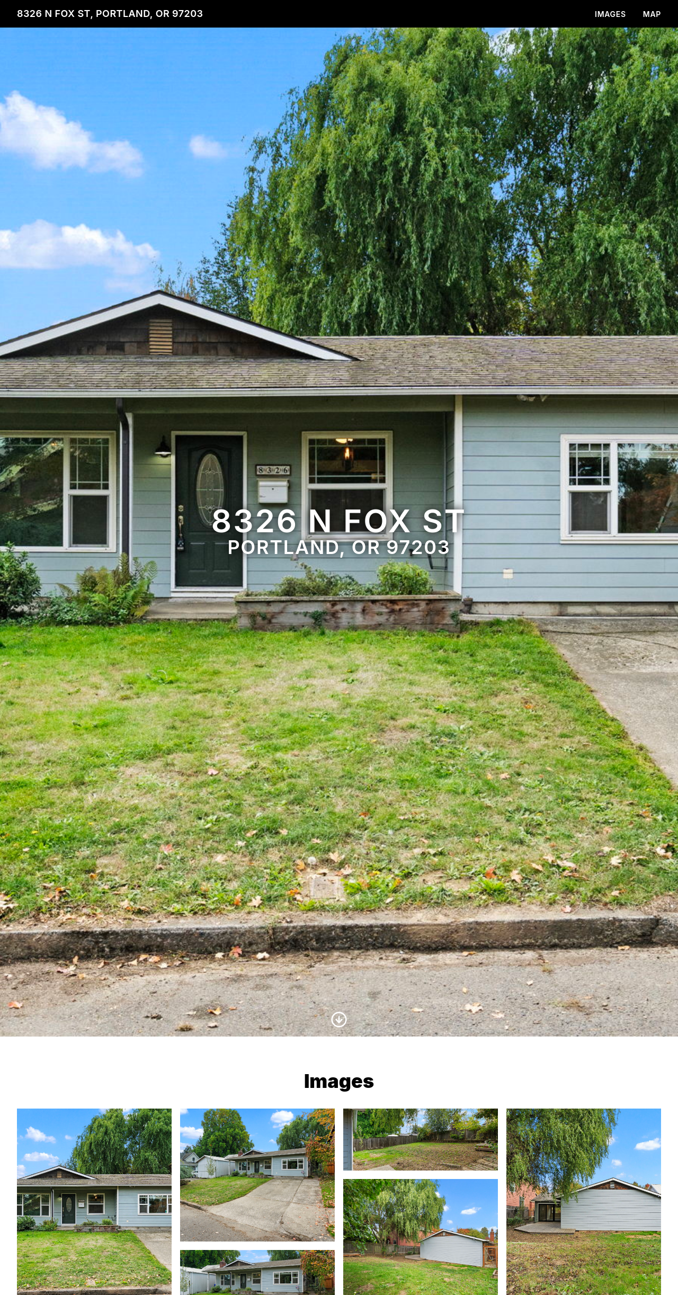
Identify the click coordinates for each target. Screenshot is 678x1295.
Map (652, 14)
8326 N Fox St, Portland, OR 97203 (110, 13)
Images (610, 14)
